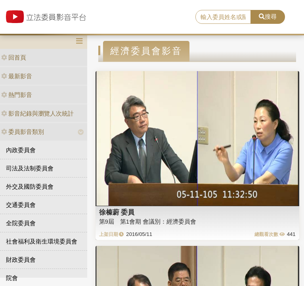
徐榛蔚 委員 (117, 212)
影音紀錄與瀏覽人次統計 (37, 113)
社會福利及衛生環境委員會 (41, 241)
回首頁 (13, 57)
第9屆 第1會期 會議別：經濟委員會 (148, 221)
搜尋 (268, 16)
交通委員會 (21, 204)
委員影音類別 (22, 131)
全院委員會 (21, 223)
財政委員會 (21, 259)
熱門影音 (16, 94)
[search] (222, 17)
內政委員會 (21, 150)
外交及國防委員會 (30, 186)
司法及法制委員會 (30, 168)
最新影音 (16, 76)
